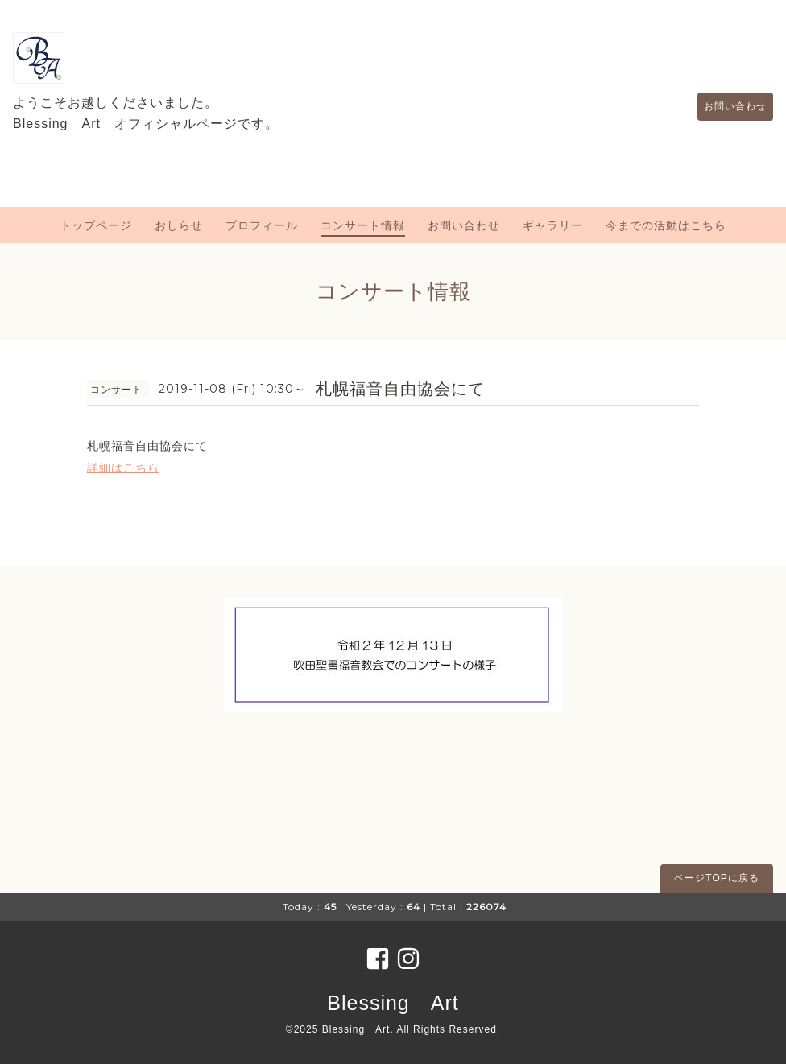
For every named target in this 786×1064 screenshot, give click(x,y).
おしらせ (179, 225)
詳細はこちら (123, 467)
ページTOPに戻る (716, 878)
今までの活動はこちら (666, 225)
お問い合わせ (727, 106)
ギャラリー (553, 225)
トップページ (96, 225)
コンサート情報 (363, 225)
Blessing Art (392, 1003)
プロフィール (261, 225)
